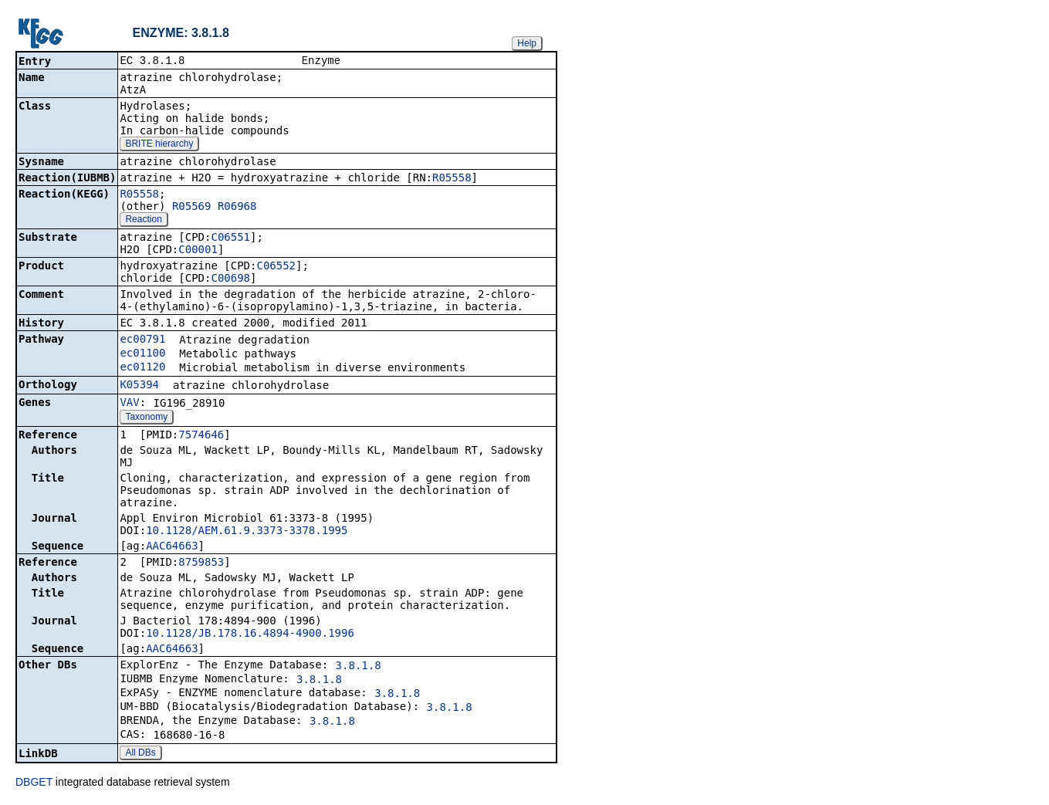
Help (526, 43)
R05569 (191, 207)
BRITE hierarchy (159, 145)
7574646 (201, 436)
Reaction (143, 220)
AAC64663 (172, 547)
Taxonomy (146, 418)
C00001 (198, 251)
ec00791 (142, 340)
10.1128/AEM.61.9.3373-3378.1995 (246, 532)
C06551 (230, 238)
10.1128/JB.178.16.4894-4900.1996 (250, 634)
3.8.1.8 (358, 667)
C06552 (276, 267)
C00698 (230, 279)
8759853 (201, 563)
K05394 (139, 386)
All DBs (140, 754)
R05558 (452, 179)
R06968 (237, 207)
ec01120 (142, 368)
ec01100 (142, 354)
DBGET (33, 783)
